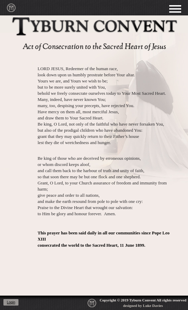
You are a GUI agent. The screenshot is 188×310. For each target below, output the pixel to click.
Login (11, 302)
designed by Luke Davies (143, 305)
